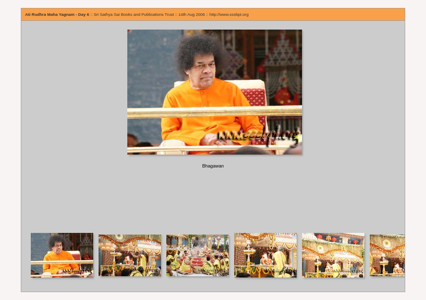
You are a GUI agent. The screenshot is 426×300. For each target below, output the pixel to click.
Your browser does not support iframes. (213, 126)
